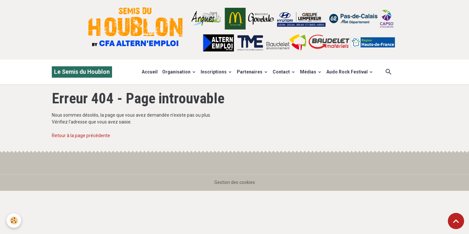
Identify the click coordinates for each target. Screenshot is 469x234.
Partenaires (250, 71)
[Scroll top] (456, 221)
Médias (308, 71)
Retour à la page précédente (81, 135)
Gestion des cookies (234, 182)
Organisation (177, 71)
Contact (282, 71)
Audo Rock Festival (347, 71)
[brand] (82, 72)
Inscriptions (214, 71)
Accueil (150, 71)
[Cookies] (14, 220)
